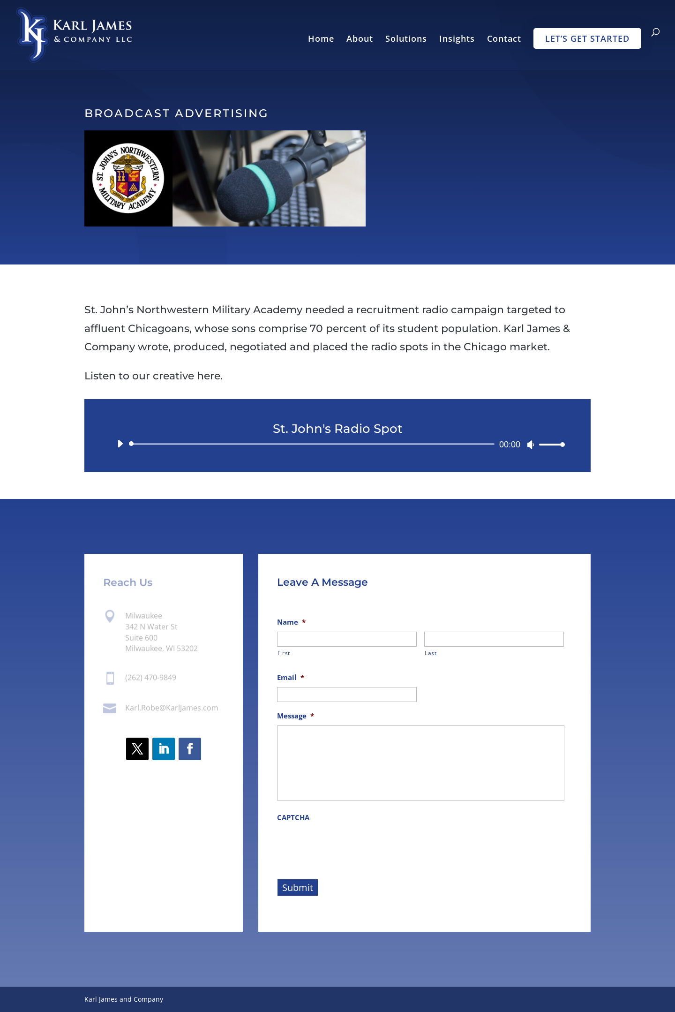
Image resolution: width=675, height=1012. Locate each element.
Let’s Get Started (587, 38)
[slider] (313, 444)
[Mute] (530, 444)
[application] (337, 444)
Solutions (406, 39)
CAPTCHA (293, 817)
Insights (457, 39)
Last (431, 653)
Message (295, 715)
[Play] (120, 443)
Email (290, 677)
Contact (504, 39)
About (359, 39)
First (284, 653)
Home (321, 39)
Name (291, 622)
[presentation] (348, 845)
